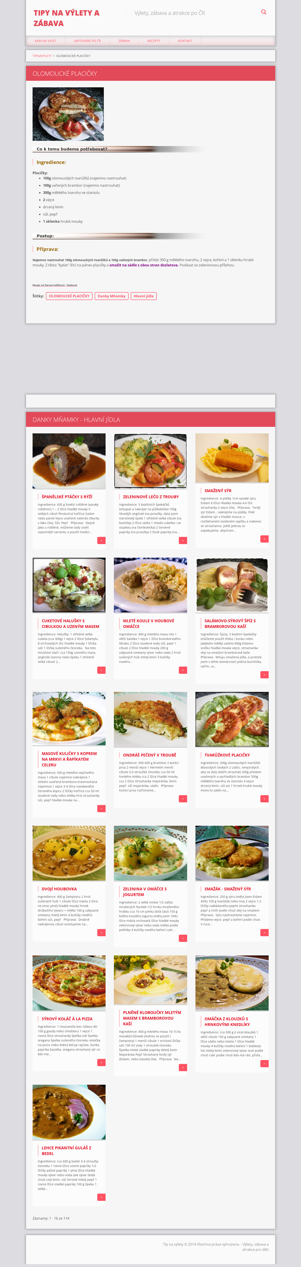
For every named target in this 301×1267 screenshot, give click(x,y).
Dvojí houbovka (59, 891)
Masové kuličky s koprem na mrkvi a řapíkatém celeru (69, 762)
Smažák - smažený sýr (228, 891)
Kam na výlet (45, 43)
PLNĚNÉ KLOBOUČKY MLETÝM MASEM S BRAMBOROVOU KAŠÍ (152, 1021)
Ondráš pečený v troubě (149, 757)
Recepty (154, 43)
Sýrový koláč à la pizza (67, 1021)
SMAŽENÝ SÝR (218, 493)
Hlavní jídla (144, 298)
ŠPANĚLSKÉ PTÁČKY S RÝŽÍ (67, 499)
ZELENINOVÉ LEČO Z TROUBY (151, 499)
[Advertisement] (151, 361)
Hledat (263, 13)
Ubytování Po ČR (87, 43)
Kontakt (185, 43)
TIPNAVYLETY (42, 59)
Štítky (38, 298)
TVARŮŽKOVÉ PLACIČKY (227, 757)
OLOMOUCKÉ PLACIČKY (69, 298)
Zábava (124, 43)
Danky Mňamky (111, 298)
